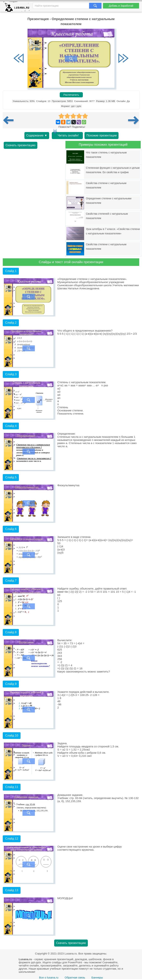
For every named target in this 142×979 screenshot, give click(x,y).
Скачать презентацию (21, 145)
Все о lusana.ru (48, 977)
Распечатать (71, 94)
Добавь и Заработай (121, 5)
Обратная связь (75, 977)
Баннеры (97, 977)
